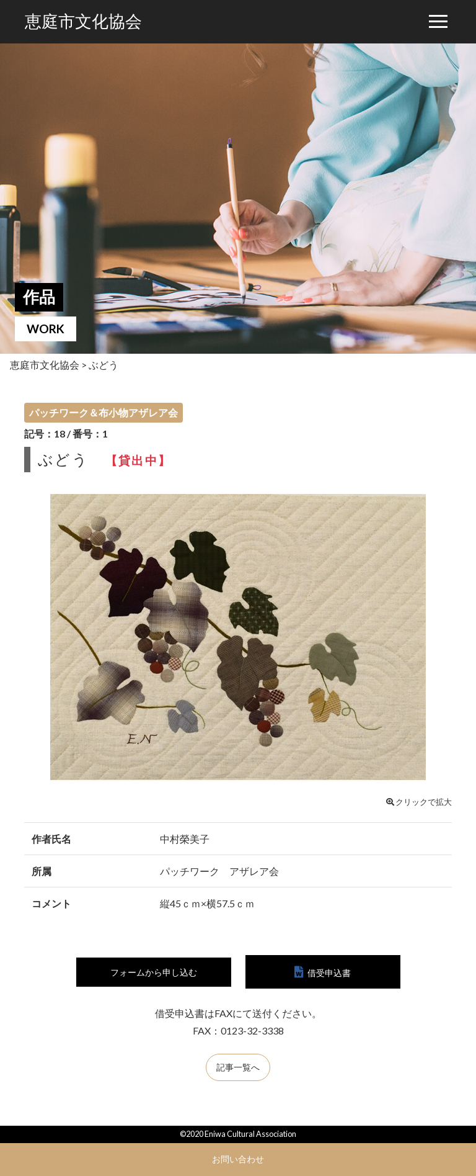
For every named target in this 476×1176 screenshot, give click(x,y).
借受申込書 (329, 973)
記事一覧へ (238, 1069)
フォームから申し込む (153, 973)
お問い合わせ (238, 1159)
